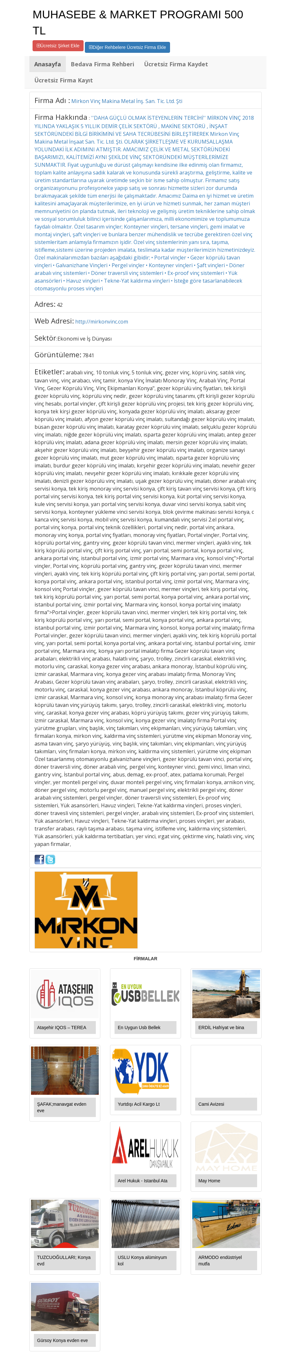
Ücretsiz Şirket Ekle (58, 45)
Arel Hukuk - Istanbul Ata (142, 1180)
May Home (209, 1180)
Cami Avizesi (211, 1104)
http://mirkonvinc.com (101, 321)
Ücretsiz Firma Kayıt (63, 80)
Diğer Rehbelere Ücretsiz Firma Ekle (127, 47)
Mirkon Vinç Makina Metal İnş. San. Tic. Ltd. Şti (126, 101)
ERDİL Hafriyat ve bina (221, 1027)
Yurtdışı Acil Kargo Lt (139, 1104)
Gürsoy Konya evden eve (62, 1340)
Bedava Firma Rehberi (102, 64)
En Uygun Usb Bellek (139, 1027)
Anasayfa (47, 64)
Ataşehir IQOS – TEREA (61, 1027)
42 (60, 304)
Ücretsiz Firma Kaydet (176, 64)
